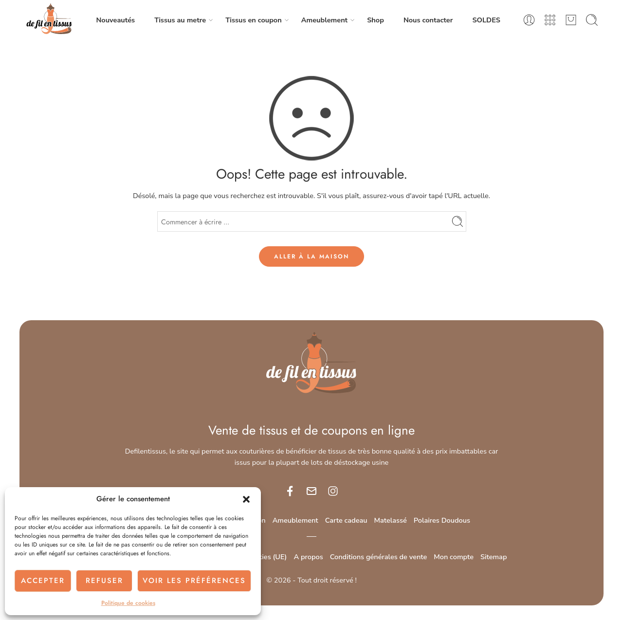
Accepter (43, 580)
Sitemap (493, 557)
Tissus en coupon (253, 20)
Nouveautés (115, 20)
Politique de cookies (128, 603)
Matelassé (390, 520)
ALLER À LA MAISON (311, 256)
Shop (375, 20)
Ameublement (324, 20)
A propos (308, 557)
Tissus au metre (180, 20)
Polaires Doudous (442, 520)
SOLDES (486, 20)
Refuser (104, 580)
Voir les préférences (194, 580)
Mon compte (454, 557)
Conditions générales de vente (378, 557)
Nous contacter (428, 20)
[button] (246, 499)
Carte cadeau (346, 520)
